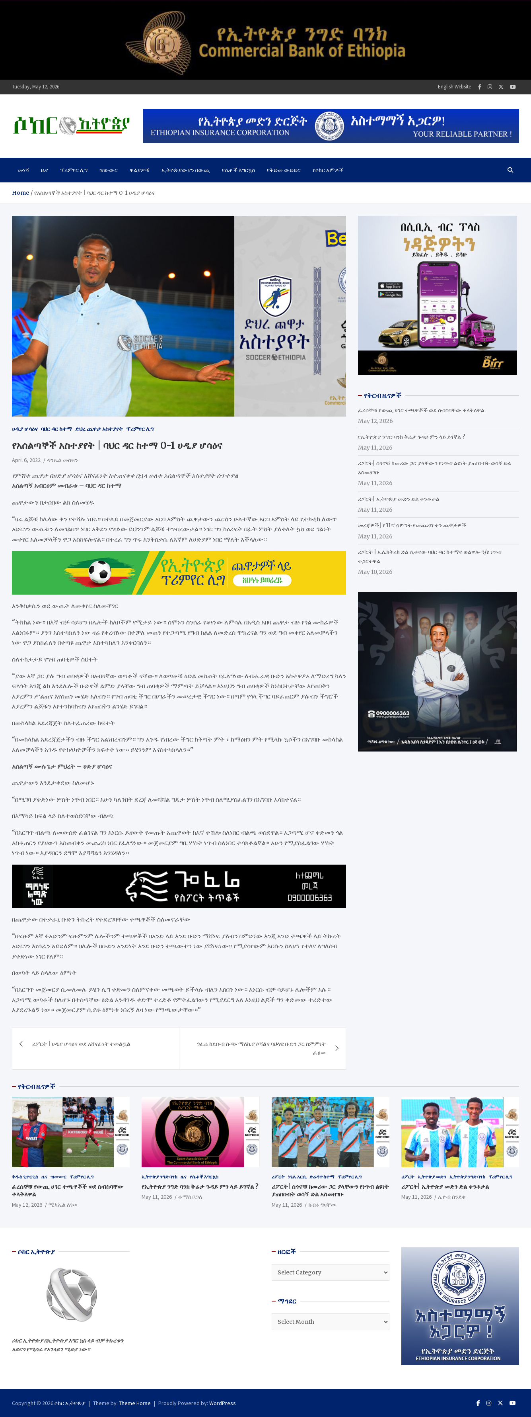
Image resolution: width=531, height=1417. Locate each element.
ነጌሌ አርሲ (297, 1177)
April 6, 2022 (26, 460)
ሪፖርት (278, 1177)
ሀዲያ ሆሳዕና (25, 429)
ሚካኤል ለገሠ (63, 1204)
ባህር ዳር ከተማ (56, 429)
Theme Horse (135, 1403)
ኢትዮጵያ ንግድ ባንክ (159, 1177)
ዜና (44, 170)
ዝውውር (108, 170)
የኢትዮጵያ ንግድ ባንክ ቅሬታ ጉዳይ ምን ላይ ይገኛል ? (411, 436)
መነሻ (23, 170)
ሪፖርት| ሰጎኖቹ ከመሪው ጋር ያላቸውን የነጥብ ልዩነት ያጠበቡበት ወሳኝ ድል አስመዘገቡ (330, 1190)
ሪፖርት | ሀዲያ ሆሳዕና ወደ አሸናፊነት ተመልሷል (81, 1043)
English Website (454, 86)
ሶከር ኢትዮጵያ (70, 1403)
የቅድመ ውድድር (284, 170)
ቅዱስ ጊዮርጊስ (25, 1177)
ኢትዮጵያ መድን (432, 1177)
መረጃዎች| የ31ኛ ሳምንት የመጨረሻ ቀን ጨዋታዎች (412, 525)
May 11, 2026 (157, 1196)
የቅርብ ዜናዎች (36, 1086)
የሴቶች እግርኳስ (238, 170)
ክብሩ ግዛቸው (322, 1204)
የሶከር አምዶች (328, 170)
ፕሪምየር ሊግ (74, 170)
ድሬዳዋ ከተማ (322, 1177)
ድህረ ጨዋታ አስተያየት (99, 429)
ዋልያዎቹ (140, 170)
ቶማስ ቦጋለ (190, 1196)
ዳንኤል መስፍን (62, 460)
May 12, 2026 (27, 1204)
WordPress (222, 1403)
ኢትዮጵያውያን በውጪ (185, 170)
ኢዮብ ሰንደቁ (452, 1196)
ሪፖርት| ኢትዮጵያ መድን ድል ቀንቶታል (399, 499)
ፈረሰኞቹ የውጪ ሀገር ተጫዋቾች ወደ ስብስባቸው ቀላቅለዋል (421, 410)
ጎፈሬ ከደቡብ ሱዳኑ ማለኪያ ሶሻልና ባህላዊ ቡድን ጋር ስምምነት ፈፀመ (261, 1048)
